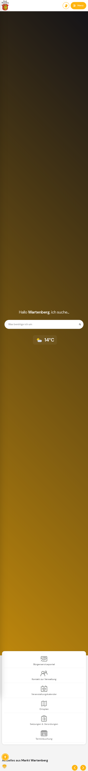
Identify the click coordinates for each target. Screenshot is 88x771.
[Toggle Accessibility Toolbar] (5, 757)
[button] (78, 5)
